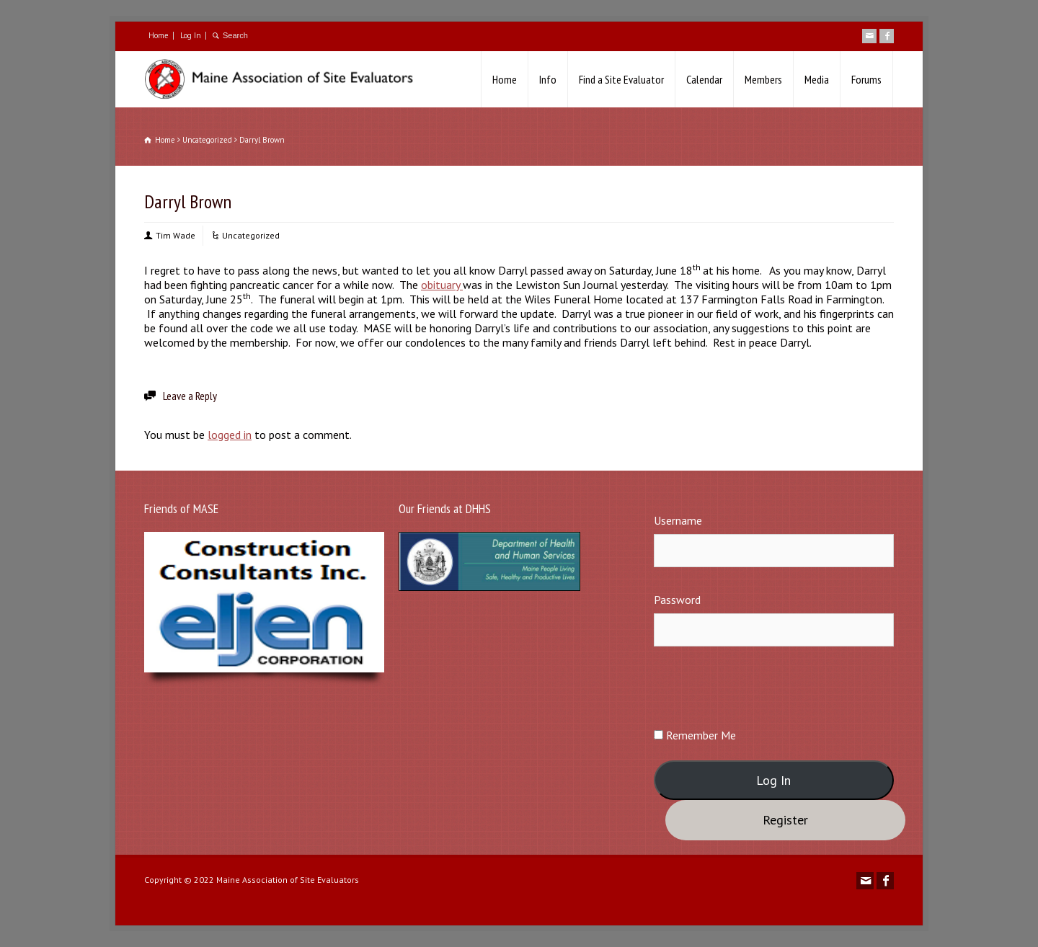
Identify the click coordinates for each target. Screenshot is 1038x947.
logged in (230, 434)
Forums (866, 79)
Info (547, 79)
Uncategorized (251, 235)
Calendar (704, 79)
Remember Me (695, 735)
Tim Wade (175, 235)
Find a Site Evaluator (621, 79)
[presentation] (763, 686)
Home (158, 35)
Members (763, 79)
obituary (442, 284)
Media (816, 79)
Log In (190, 35)
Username (678, 520)
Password (677, 599)
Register (785, 820)
